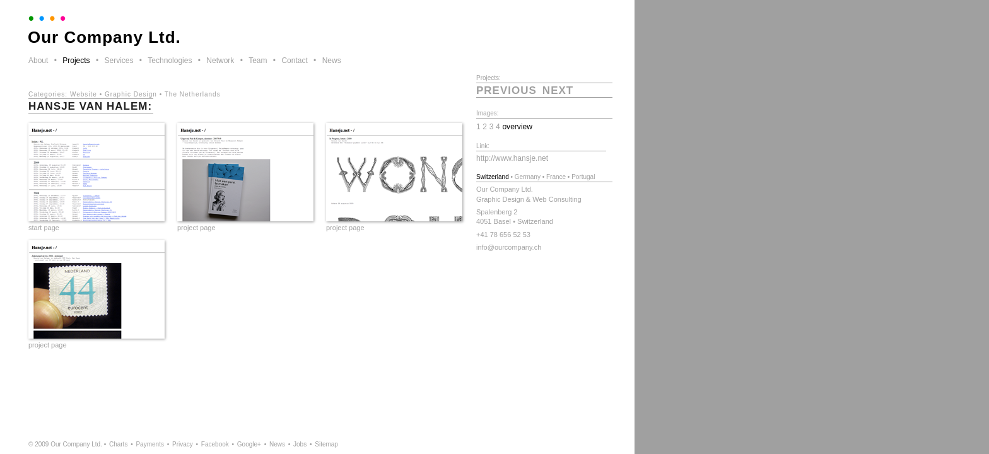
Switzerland (492, 176)
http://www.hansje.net (512, 158)
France (556, 176)
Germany (528, 176)
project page (196, 227)
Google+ (249, 444)
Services (118, 60)
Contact (294, 60)
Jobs (300, 444)
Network (220, 60)
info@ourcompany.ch (508, 247)
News (331, 60)
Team (258, 60)
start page (43, 227)
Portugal (583, 176)
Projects (76, 60)
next (557, 90)
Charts (118, 444)
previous (506, 90)
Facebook (215, 444)
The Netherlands (193, 94)
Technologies (170, 60)
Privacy (182, 444)
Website (83, 94)
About (38, 60)
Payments (149, 444)
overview (517, 126)
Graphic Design (131, 94)
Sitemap (326, 444)
